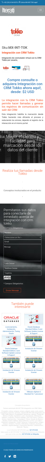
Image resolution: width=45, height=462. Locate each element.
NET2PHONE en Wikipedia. (30, 434)
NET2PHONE (34, 430)
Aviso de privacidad (11, 444)
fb (6, 457)
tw (10, 457)
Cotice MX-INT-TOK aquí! (29, 2)
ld (15, 457)
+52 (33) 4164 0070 (11, 2)
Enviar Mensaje (12, 290)
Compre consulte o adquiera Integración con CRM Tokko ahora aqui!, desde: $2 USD (22, 86)
